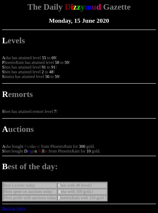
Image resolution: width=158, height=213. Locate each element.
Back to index (13, 208)
